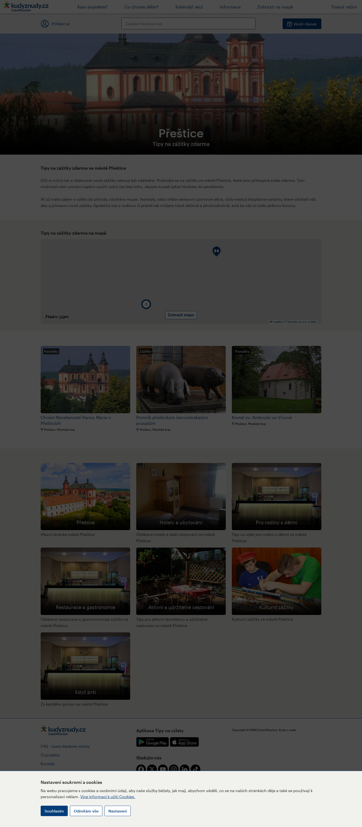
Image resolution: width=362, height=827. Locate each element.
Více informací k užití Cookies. (107, 796)
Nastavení (117, 811)
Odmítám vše (86, 811)
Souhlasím (54, 811)
